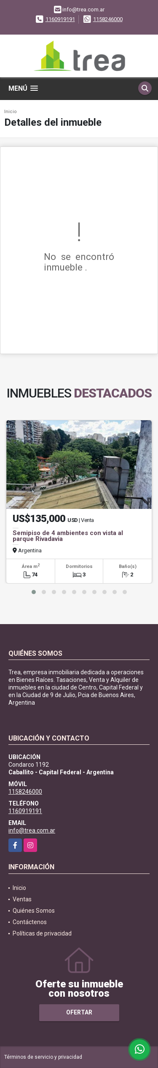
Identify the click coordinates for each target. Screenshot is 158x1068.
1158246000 (108, 19)
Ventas (22, 899)
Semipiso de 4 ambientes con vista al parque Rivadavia (68, 536)
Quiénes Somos (34, 910)
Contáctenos (30, 922)
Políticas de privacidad (42, 933)
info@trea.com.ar (31, 830)
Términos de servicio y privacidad (43, 1057)
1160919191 (60, 19)
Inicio (10, 111)
